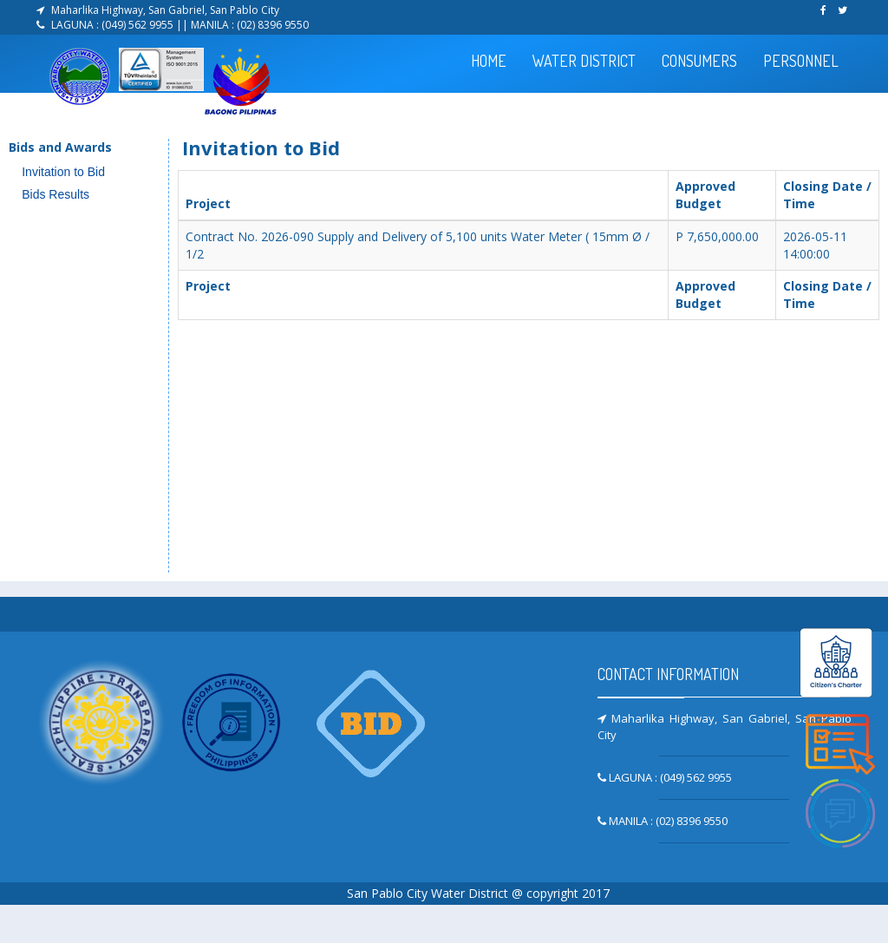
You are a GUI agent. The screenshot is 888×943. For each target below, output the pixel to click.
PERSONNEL (801, 60)
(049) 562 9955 (138, 24)
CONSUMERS (699, 60)
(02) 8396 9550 (273, 24)
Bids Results (55, 194)
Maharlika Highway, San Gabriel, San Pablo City (165, 10)
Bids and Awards (60, 147)
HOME (488, 60)
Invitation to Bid (63, 172)
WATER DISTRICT (584, 60)
